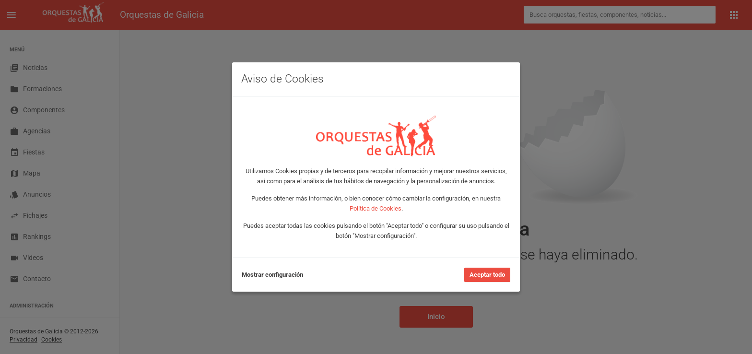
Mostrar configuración (272, 274)
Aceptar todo (487, 274)
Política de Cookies (375, 208)
